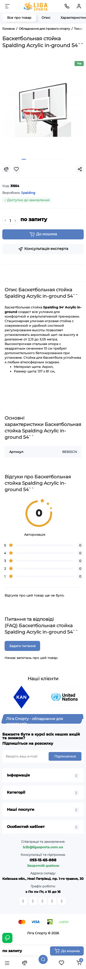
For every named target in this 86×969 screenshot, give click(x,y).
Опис (46, 18)
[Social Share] (80, 169)
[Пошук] (43, 959)
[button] (24, 159)
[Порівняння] (24, 963)
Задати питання (22, 646)
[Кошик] (79, 963)
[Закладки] (61, 963)
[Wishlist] (16, 169)
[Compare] (6, 169)
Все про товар (19, 18)
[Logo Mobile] (36, 6)
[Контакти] (67, 6)
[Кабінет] (79, 6)
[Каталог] (7, 963)
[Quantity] (10, 220)
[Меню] (7, 6)
